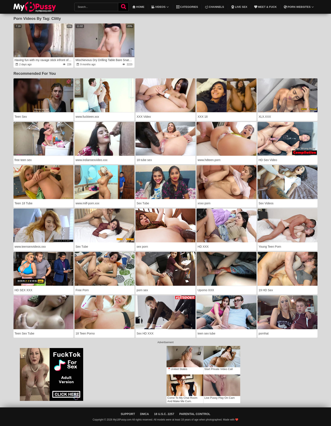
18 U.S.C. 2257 (164, 414)
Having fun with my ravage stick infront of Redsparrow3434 (44, 60)
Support (128, 414)
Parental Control (194, 414)
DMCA (144, 414)
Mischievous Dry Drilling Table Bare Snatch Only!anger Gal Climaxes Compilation (105, 60)
